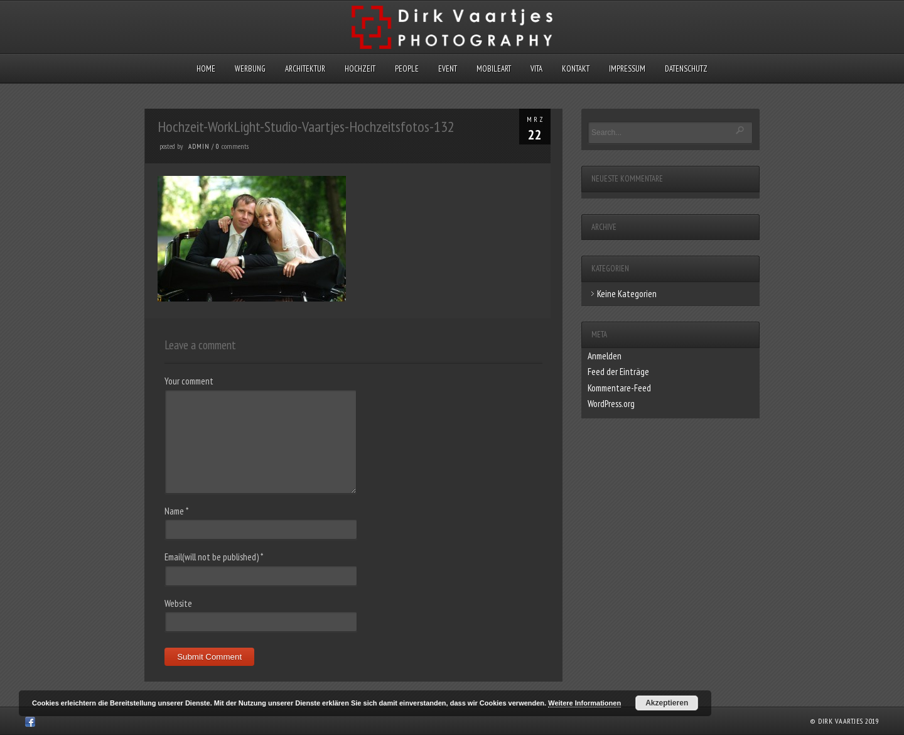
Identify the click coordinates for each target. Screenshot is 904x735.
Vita (536, 68)
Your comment (188, 381)
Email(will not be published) (213, 557)
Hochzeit (360, 68)
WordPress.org (611, 404)
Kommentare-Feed (619, 388)
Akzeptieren (666, 703)
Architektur (305, 68)
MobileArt (493, 68)
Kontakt (575, 68)
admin (199, 146)
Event (447, 68)
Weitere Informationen (584, 703)
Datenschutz (686, 68)
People (407, 68)
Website (178, 603)
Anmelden (605, 356)
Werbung (250, 68)
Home (205, 68)
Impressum (627, 68)
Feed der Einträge (618, 372)
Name (176, 511)
